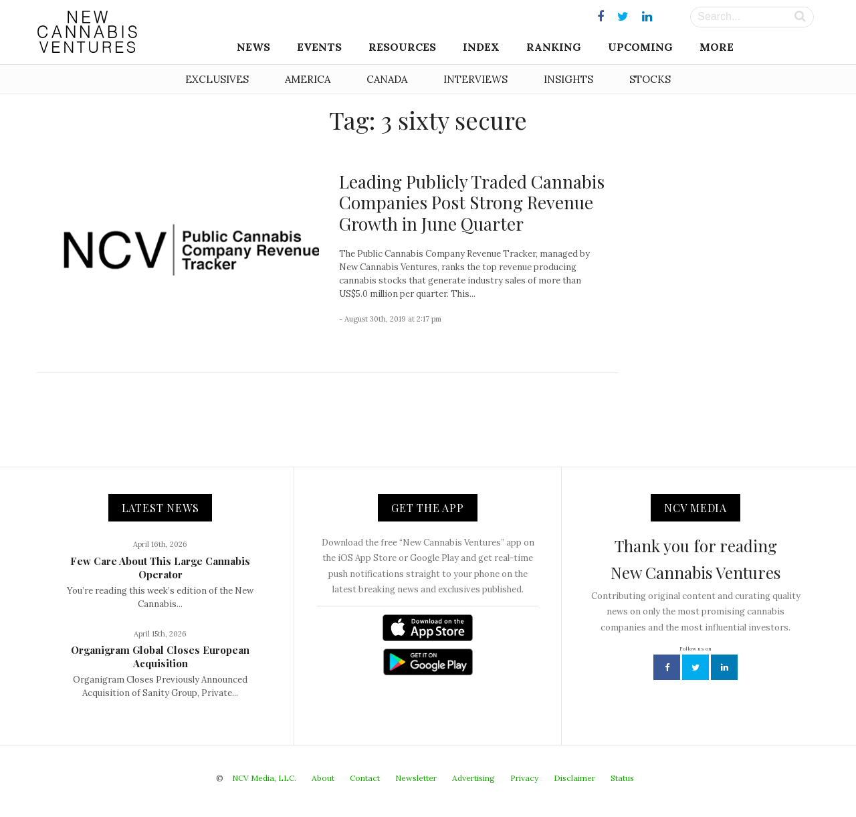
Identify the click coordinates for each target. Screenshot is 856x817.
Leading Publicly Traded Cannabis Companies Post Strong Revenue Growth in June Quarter (472, 202)
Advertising (473, 778)
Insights (568, 79)
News (253, 46)
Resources (402, 46)
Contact (365, 778)
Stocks (650, 79)
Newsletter (416, 778)
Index (481, 46)
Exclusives (217, 79)
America (307, 79)
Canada (386, 79)
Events (319, 46)
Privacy (524, 778)
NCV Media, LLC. (264, 778)
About (323, 778)
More (717, 46)
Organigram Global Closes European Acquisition (160, 656)
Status (622, 778)
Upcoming (640, 46)
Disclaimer (574, 778)
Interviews (475, 79)
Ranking (553, 46)
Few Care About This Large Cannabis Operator (160, 567)
